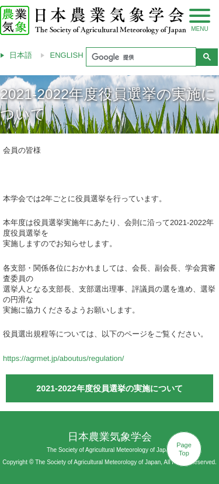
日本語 (20, 55)
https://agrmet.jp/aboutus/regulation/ (63, 358)
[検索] (140, 57)
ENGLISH (66, 55)
